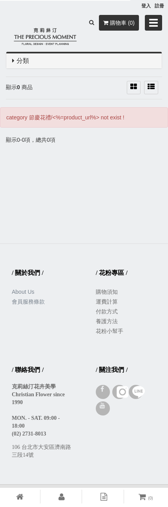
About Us (23, 292)
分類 (22, 60)
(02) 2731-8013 (29, 434)
